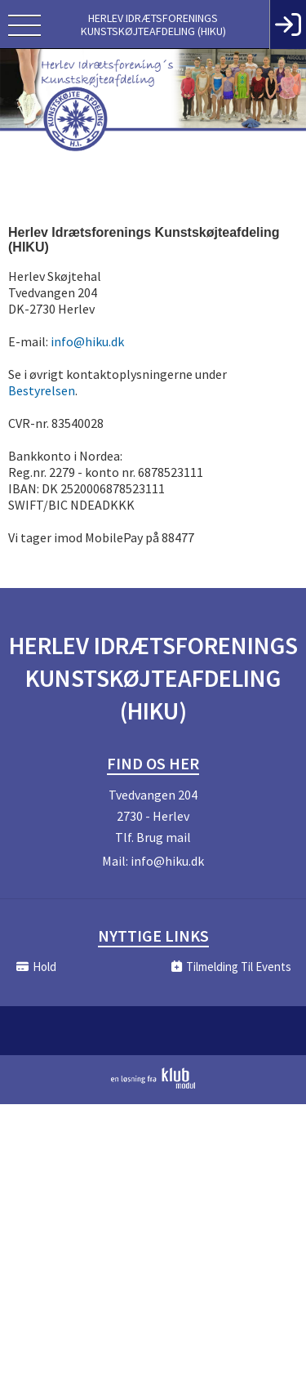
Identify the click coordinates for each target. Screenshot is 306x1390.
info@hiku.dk (87, 341)
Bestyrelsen (41, 390)
